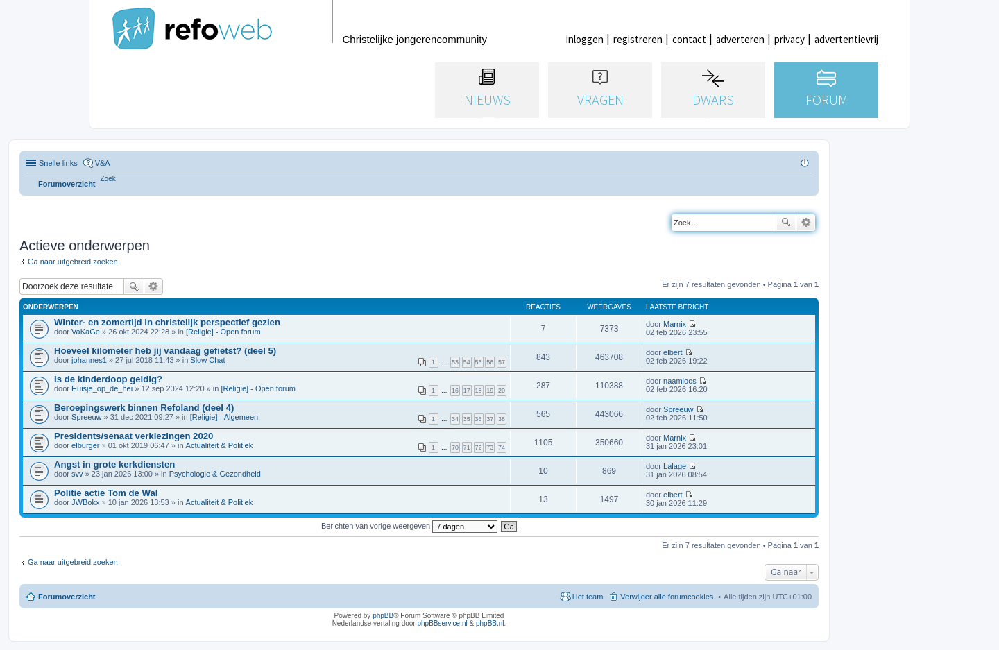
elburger (85, 445)
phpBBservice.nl (442, 623)
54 (466, 362)
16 (455, 390)
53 (455, 362)
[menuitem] (108, 178)
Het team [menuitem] (588, 596)
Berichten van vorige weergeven (409, 526)
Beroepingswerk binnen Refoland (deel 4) (144, 407)
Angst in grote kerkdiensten (114, 464)
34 (455, 419)
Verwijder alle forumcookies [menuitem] (666, 596)
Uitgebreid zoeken (805, 222)
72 (478, 447)
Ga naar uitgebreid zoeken (73, 261)
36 (478, 419)
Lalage (674, 466)
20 (501, 390)
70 (455, 447)
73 (489, 447)
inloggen (585, 39)
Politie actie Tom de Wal (106, 493)
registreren (638, 39)
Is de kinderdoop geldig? (108, 379)
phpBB (383, 615)
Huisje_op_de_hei (102, 388)
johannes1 (89, 360)
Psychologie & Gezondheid (215, 474)
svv (77, 474)
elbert (673, 352)
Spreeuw (86, 417)
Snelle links (58, 163)
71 (466, 447)
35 (466, 419)
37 (489, 419)
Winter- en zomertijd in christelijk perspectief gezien (167, 322)
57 (501, 362)
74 (501, 447)
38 (501, 419)
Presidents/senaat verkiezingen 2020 (133, 436)
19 (489, 390)
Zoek (786, 222)
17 (466, 390)
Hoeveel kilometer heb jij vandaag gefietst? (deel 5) (165, 350)
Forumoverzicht (67, 596)
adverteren (740, 39)
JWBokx (85, 502)
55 (478, 362)
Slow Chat (207, 360)
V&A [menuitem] (102, 163)
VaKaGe (85, 331)
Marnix (674, 324)
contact (689, 39)
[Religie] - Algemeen (224, 417)
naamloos (680, 381)
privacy (789, 39)
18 (478, 390)
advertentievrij (846, 39)
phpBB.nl (490, 623)
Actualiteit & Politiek (219, 445)
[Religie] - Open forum (223, 331)
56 (489, 362)
